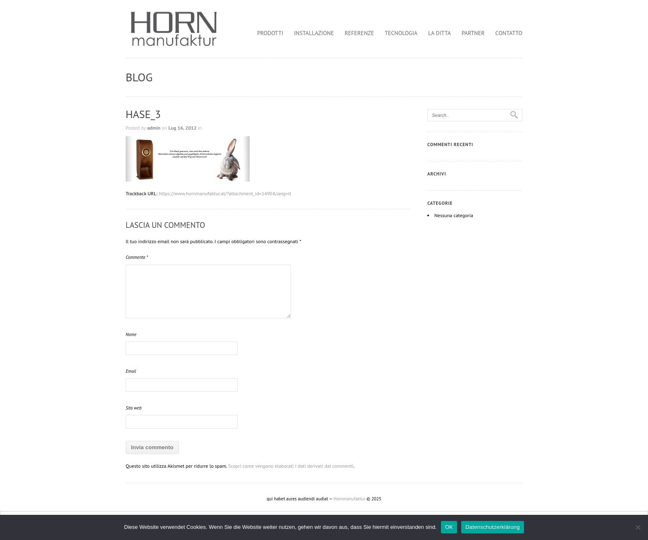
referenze (359, 33)
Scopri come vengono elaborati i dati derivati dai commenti (290, 466)
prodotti (270, 33)
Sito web (133, 408)
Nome (131, 334)
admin (153, 128)
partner (473, 33)
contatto (509, 33)
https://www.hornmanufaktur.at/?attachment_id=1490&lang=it (225, 193)
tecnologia (401, 33)
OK (449, 527)
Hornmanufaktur (349, 499)
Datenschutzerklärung (492, 527)
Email (131, 371)
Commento (137, 257)
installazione (314, 33)
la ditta (439, 33)
